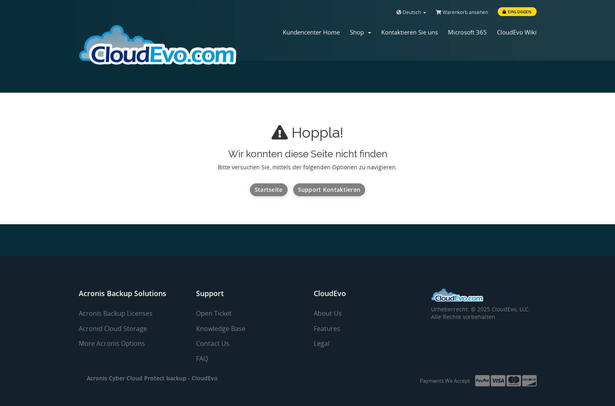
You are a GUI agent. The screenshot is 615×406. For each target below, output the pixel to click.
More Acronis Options (112, 343)
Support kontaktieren (329, 189)
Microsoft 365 (467, 32)
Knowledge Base (220, 328)
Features (327, 328)
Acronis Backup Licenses (116, 313)
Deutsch (411, 12)
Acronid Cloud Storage (113, 328)
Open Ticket (214, 313)
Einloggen (517, 11)
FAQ (202, 358)
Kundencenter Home (311, 32)
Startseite (269, 189)
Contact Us (212, 343)
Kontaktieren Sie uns (409, 32)
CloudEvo (205, 378)
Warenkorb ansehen (462, 12)
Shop (360, 32)
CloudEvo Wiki (517, 32)
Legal (321, 343)
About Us (328, 313)
